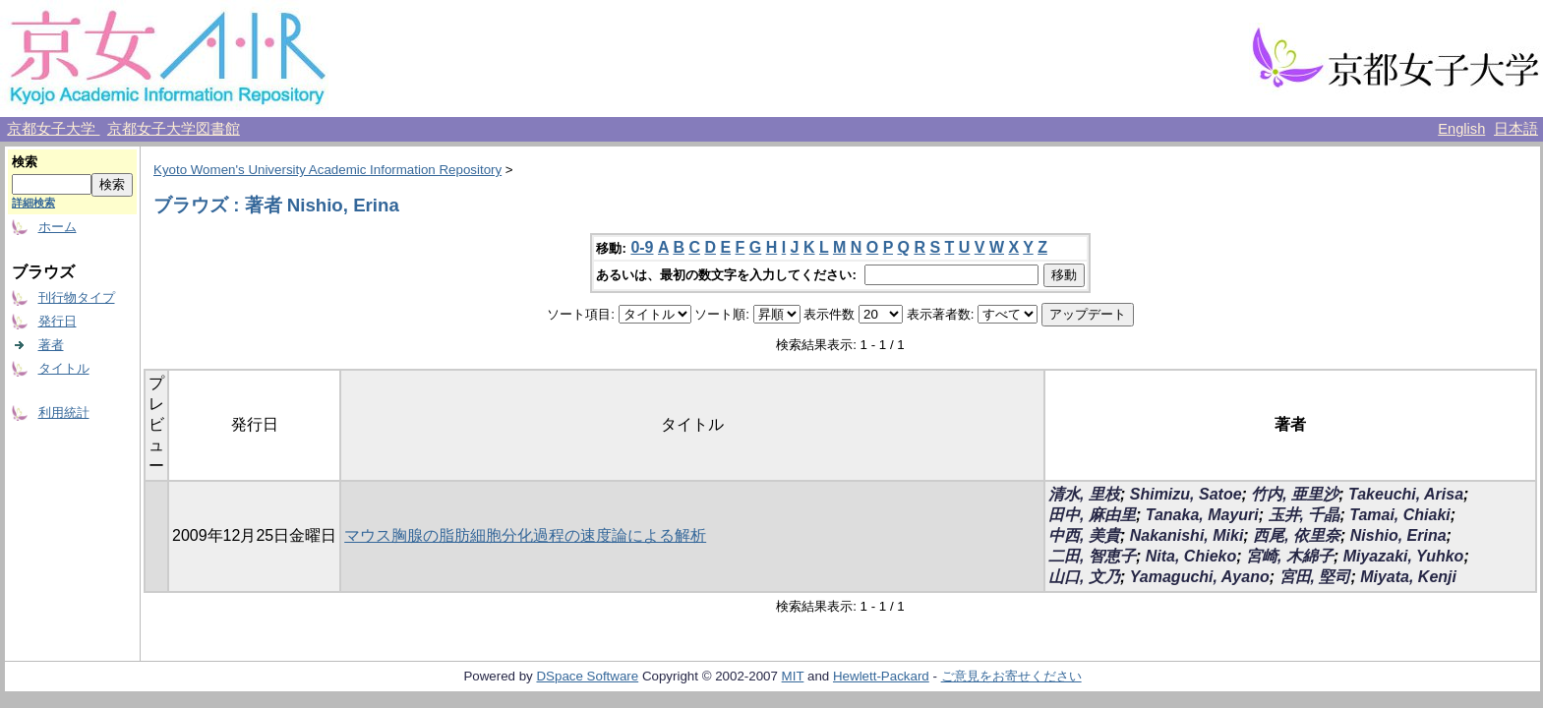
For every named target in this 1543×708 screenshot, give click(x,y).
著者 (51, 344)
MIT (793, 676)
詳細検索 (33, 202)
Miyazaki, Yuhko (1403, 556)
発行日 (57, 321)
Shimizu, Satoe (1186, 494)
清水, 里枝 (1084, 494)
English (1461, 129)
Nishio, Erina (1398, 535)
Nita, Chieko (1191, 556)
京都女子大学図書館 (173, 129)
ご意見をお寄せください (1011, 676)
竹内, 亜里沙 (1294, 494)
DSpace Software (587, 676)
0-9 (641, 247)
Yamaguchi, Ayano (1200, 576)
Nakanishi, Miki (1187, 535)
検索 (24, 161)
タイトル (63, 368)
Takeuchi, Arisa (1405, 494)
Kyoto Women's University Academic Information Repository (327, 169)
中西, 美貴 (1084, 535)
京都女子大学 (53, 129)
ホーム (57, 226)
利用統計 (63, 412)
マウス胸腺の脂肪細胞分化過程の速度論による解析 (525, 535)
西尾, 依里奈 (1296, 535)
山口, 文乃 (1084, 576)
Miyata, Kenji (1408, 576)
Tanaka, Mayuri (1202, 514)
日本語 (1516, 129)
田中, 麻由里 (1092, 514)
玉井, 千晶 (1304, 514)
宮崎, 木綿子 (1290, 556)
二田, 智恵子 (1092, 556)
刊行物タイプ (76, 297)
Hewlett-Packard (881, 676)
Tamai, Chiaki (1400, 514)
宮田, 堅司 (1315, 576)
